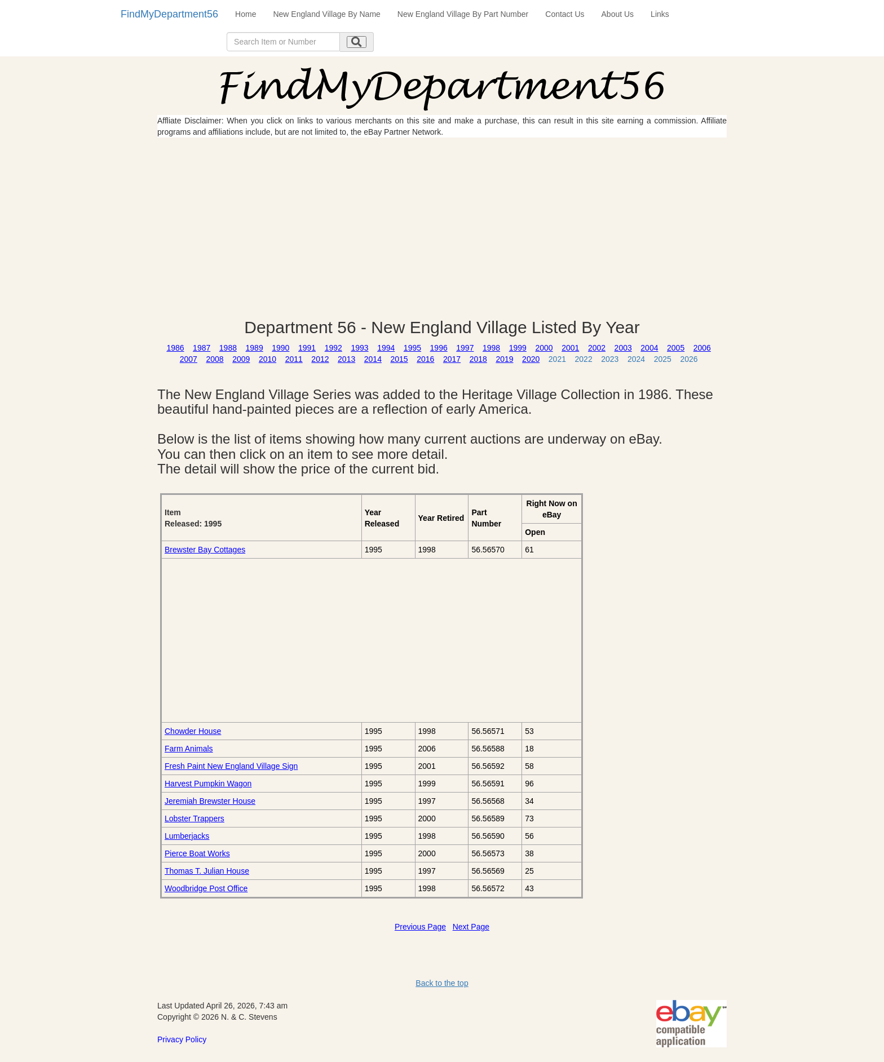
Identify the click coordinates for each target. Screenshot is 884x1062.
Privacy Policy (181, 1039)
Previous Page (420, 926)
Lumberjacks (187, 835)
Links (660, 14)
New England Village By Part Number (462, 14)
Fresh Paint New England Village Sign (231, 766)
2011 (294, 359)
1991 (307, 347)
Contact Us (564, 14)
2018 (478, 359)
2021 (557, 359)
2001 (570, 347)
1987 (201, 347)
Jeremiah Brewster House (210, 801)
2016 (425, 359)
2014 (373, 359)
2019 (504, 359)
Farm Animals (189, 748)
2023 (609, 359)
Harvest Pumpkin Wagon (208, 783)
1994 (386, 347)
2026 (688, 359)
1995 (412, 347)
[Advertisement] (442, 228)
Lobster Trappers (194, 818)
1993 (359, 347)
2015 (399, 359)
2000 (543, 347)
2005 (675, 347)
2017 (452, 359)
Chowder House (193, 731)
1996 (439, 347)
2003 (623, 347)
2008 (214, 359)
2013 (346, 359)
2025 (662, 359)
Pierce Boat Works (197, 853)
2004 (649, 347)
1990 (280, 347)
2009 (241, 359)
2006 (702, 347)
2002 (596, 347)
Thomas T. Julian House (207, 870)
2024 (636, 359)
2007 (188, 359)
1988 (228, 347)
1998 (491, 347)
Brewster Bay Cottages (205, 549)
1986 (175, 347)
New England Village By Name (326, 14)
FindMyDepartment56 (169, 14)
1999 (518, 347)
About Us (618, 14)
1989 (254, 347)
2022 (584, 359)
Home (245, 14)
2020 (531, 359)
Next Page (471, 926)
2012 (320, 359)
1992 (333, 347)
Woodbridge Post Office (206, 888)
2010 (267, 359)
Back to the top (442, 983)
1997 (465, 347)
